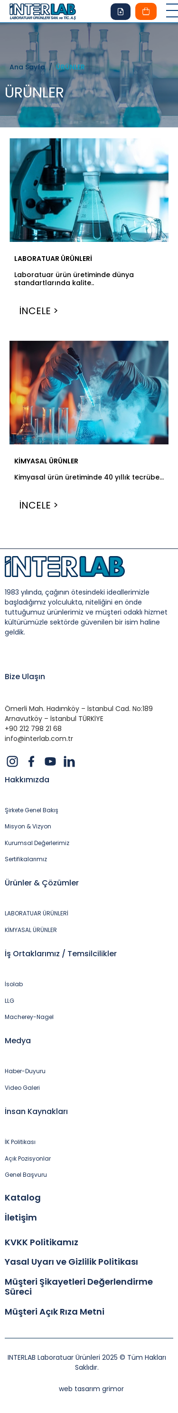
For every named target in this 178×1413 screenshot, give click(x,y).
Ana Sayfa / (32, 67)
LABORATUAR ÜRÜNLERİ (53, 258)
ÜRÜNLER (70, 67)
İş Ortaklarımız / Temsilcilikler (61, 953)
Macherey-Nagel (29, 1017)
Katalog (23, 1197)
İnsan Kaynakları (36, 1111)
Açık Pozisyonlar (28, 1158)
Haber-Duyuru (25, 1071)
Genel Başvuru (26, 1175)
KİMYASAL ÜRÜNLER (46, 461)
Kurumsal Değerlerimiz (37, 843)
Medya (18, 1040)
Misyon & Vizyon (28, 826)
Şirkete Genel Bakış (31, 810)
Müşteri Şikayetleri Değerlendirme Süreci (79, 1287)
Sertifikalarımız (26, 859)
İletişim (21, 1217)
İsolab (14, 984)
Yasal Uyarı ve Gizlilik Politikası (71, 1262)
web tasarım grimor (91, 1389)
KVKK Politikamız (41, 1242)
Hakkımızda (27, 779)
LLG (9, 1001)
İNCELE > (38, 310)
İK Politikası (20, 1142)
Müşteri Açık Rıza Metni (54, 1312)
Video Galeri (22, 1088)
